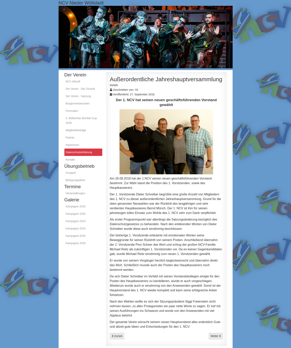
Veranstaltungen (75, 193)
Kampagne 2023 (76, 221)
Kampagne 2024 (76, 228)
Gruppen (71, 172)
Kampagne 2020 (76, 213)
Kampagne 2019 (76, 206)
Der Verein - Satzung (78, 96)
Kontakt (70, 159)
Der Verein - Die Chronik (80, 88)
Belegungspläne (75, 180)
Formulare (72, 110)
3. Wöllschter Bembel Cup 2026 (81, 120)
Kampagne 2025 (76, 235)
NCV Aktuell (73, 81)
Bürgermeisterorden (78, 103)
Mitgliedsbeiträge (76, 130)
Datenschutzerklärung (79, 152)
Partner (70, 137)
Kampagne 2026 (76, 243)
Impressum (72, 144)
